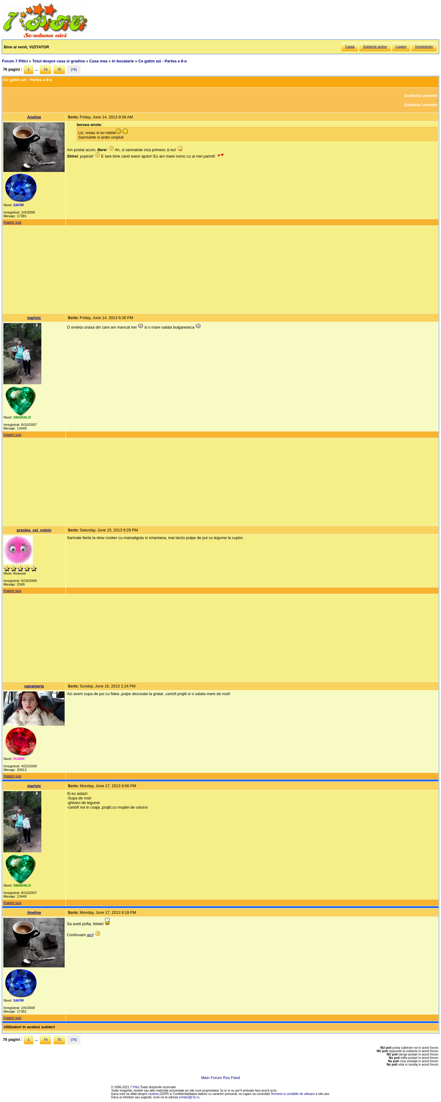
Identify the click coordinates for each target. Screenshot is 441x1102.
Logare (401, 46)
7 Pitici (134, 1087)
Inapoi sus (12, 222)
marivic (34, 317)
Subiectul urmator (421, 104)
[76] (74, 69)
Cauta (350, 46)
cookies (153, 1094)
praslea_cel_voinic (34, 530)
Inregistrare (424, 46)
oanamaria (34, 686)
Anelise (34, 117)
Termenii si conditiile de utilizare (293, 1094)
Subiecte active (375, 46)
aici (90, 935)
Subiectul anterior (421, 95)
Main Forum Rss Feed (220, 1077)
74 (45, 69)
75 (59, 69)
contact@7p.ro (189, 1097)
